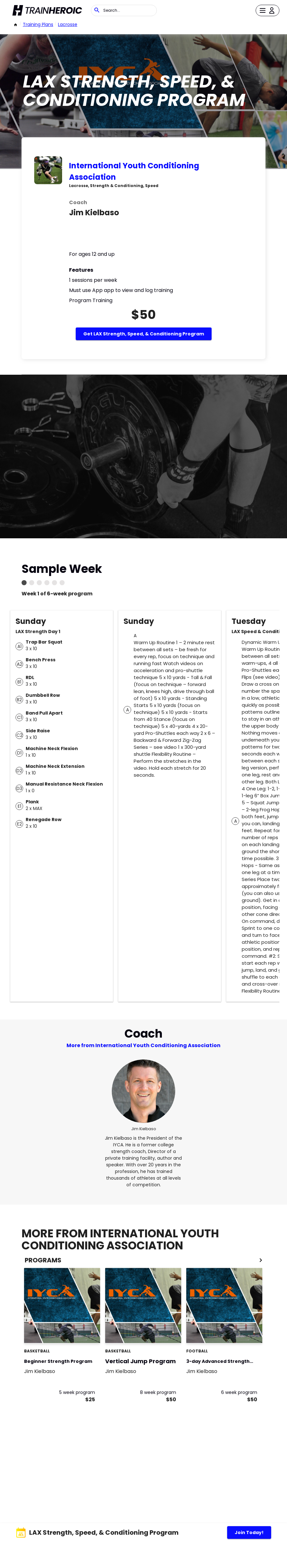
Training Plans (38, 24)
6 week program (239, 1392)
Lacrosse (67, 24)
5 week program (77, 1392)
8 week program (158, 1392)
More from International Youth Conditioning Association (143, 1045)
